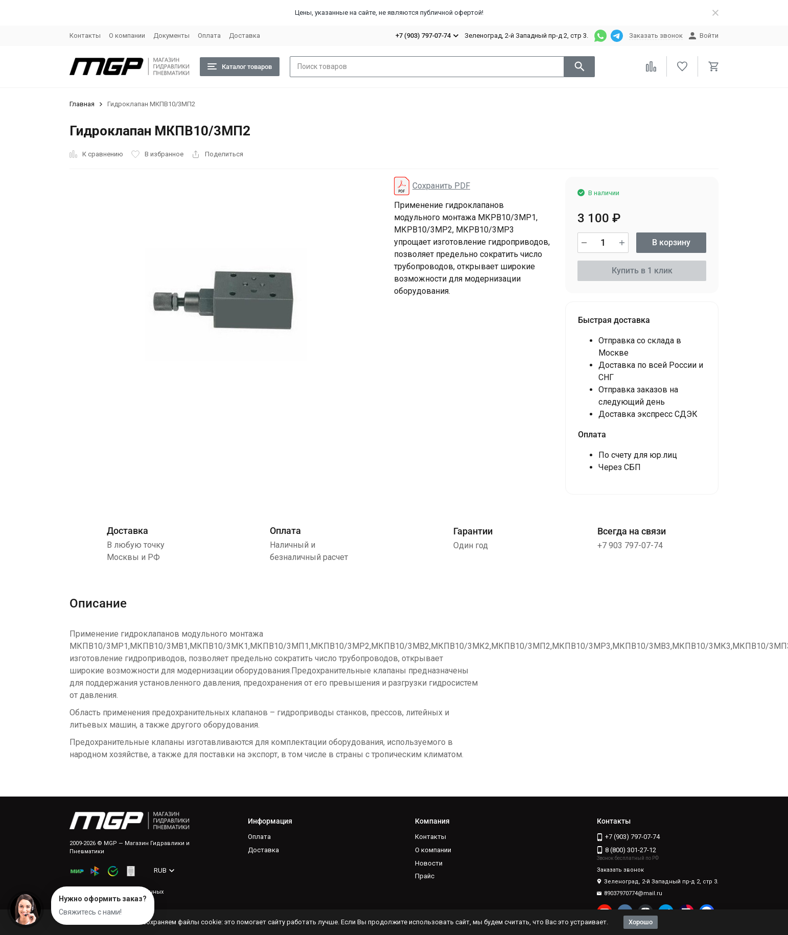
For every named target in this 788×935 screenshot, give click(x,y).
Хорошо (641, 922)
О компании (127, 35)
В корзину (671, 242)
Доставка (244, 35)
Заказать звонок (656, 35)
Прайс (424, 876)
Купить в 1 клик (642, 270)
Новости (429, 863)
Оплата (209, 35)
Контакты (85, 35)
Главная (82, 104)
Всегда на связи (631, 531)
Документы (171, 35)
